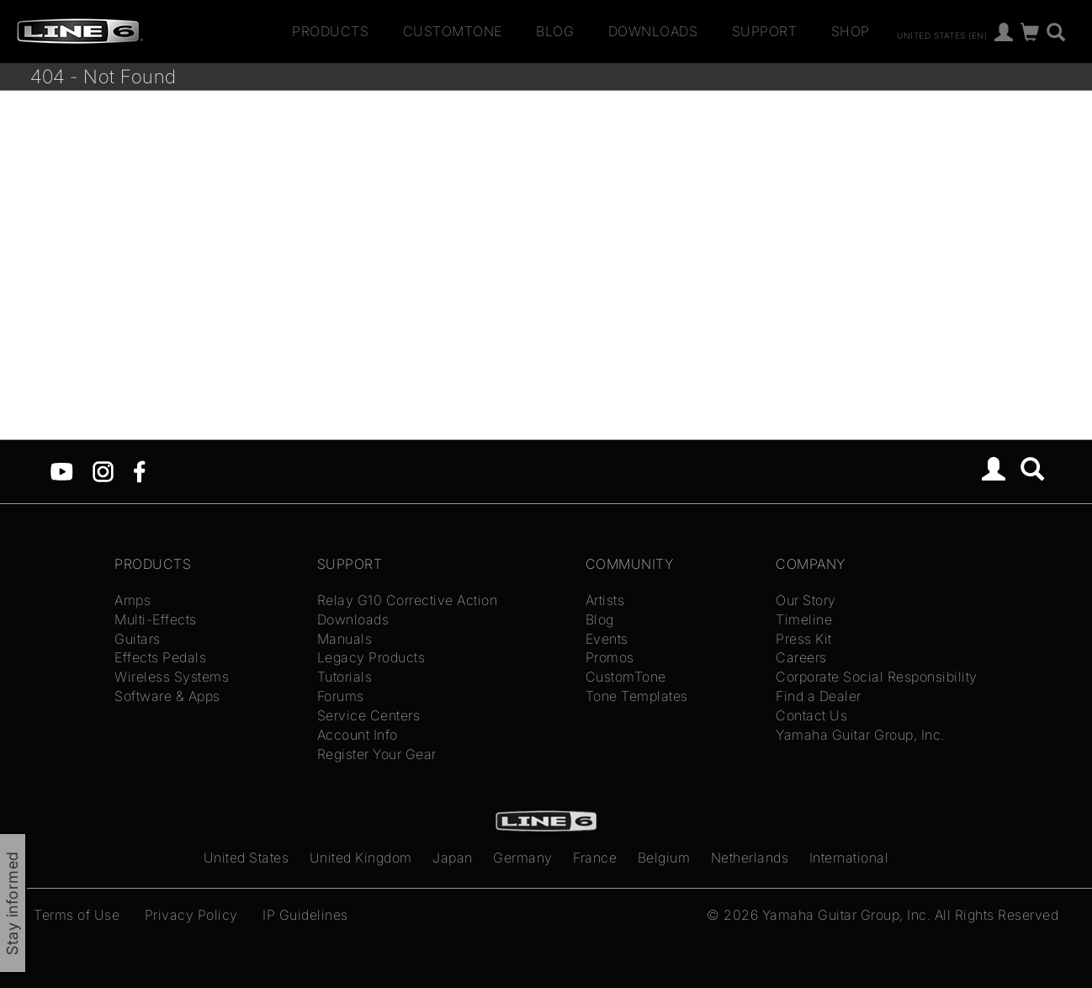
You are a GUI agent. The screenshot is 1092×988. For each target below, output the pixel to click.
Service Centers (369, 715)
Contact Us (811, 715)
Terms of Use (76, 914)
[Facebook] (139, 470)
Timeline (804, 619)
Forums (340, 696)
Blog (555, 31)
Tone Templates (637, 696)
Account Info (357, 734)
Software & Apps (167, 696)
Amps (132, 600)
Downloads (653, 31)
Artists (605, 600)
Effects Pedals (160, 657)
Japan (452, 857)
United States (246, 857)
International (849, 857)
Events (607, 638)
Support (765, 31)
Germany (523, 857)
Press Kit (804, 638)
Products (330, 31)
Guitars (137, 638)
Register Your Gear (377, 754)
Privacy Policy (191, 914)
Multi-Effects (155, 619)
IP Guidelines (305, 914)
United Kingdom (361, 857)
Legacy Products (371, 657)
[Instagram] (103, 470)
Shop (850, 31)
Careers (801, 657)
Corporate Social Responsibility (877, 676)
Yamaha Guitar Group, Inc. (860, 734)
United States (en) (942, 34)
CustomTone (452, 31)
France (595, 857)
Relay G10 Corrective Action (407, 600)
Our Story (806, 600)
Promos (610, 657)
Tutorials (345, 676)
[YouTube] (61, 470)
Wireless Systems (171, 676)
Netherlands (750, 857)
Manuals (345, 638)
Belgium (664, 857)
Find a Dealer (818, 696)
